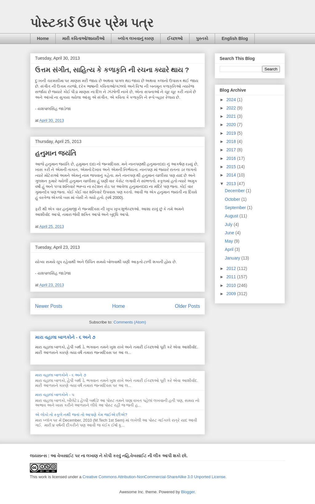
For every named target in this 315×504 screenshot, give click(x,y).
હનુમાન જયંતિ (55, 153)
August (232, 215)
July (229, 224)
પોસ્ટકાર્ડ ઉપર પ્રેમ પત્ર (92, 23)
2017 (231, 149)
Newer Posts (48, 306)
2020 (231, 124)
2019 (231, 133)
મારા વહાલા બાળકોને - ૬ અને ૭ (65, 337)
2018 (231, 141)
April (230, 249)
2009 (231, 293)
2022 (231, 107)
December (235, 190)
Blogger (187, 492)
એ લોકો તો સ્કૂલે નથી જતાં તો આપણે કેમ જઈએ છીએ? (81, 414)
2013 (231, 183)
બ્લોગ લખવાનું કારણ (136, 38)
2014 (231, 175)
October (233, 199)
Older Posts (187, 306)
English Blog (234, 38)
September (236, 207)
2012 (231, 268)
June (230, 232)
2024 (231, 99)
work (42, 476)
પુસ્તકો (202, 38)
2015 (231, 166)
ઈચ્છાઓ (175, 38)
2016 (231, 158)
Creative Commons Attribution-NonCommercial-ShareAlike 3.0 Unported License (153, 476)
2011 (231, 276)
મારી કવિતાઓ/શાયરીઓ (83, 38)
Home (43, 38)
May (229, 241)
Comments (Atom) (130, 322)
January (233, 258)
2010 (231, 285)
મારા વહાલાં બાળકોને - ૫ (54, 394)
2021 (231, 116)
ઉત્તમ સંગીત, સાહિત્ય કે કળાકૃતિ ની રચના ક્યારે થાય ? (112, 70)
